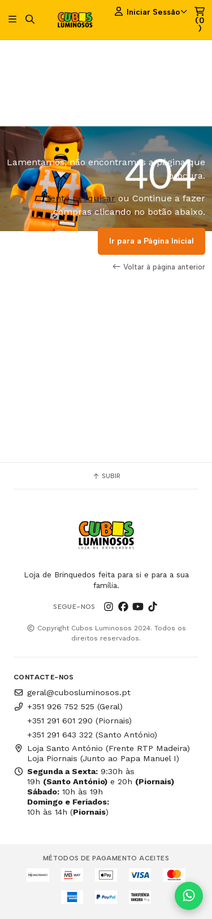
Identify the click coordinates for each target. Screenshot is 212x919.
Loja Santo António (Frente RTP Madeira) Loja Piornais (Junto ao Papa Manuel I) (102, 753)
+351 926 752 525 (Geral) (68, 706)
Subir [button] (106, 476)
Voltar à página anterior (159, 266)
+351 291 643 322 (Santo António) (92, 734)
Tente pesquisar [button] (80, 198)
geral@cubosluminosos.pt (72, 692)
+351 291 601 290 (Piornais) (79, 720)
